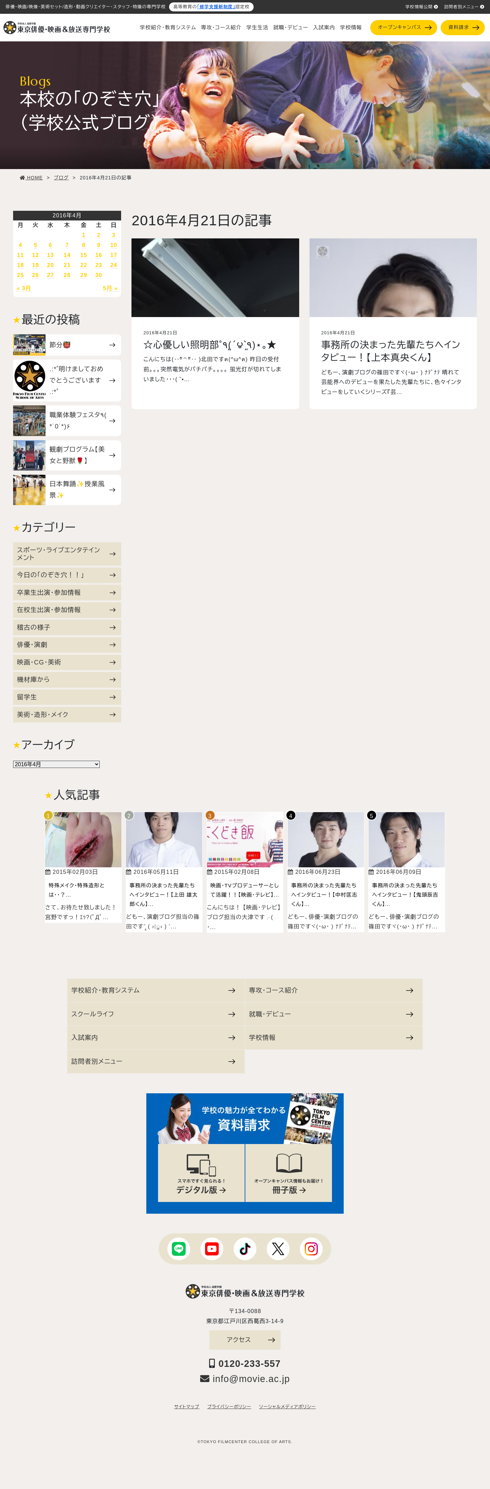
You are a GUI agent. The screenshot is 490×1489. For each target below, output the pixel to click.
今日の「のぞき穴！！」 (66, 575)
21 (67, 265)
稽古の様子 (66, 627)
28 (67, 275)
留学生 (66, 697)
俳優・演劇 (66, 644)
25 (20, 275)
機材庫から (66, 679)
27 (50, 275)
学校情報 (351, 27)
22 (83, 265)
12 (35, 255)
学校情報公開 (421, 6)
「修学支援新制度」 (216, 6)
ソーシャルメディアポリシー (287, 1406)
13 (50, 255)
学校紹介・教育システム (168, 27)
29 (83, 275)
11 (20, 255)
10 (113, 245)
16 (98, 255)
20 (50, 265)
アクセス (251, 1339)
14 (67, 255)
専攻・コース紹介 (221, 27)
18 (20, 265)
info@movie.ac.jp (245, 1379)
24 (113, 265)
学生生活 (257, 27)
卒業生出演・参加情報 (66, 592)
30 (98, 275)
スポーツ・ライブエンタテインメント (66, 553)
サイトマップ (186, 1406)
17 (113, 255)
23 (98, 265)
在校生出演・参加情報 (66, 609)
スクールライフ (153, 1014)
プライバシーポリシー (229, 1406)
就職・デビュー (290, 27)
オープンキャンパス (404, 27)
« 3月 (24, 288)
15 (83, 255)
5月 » (110, 288)
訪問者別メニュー (464, 6)
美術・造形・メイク (66, 714)
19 (35, 265)
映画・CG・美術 (66, 662)
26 (35, 275)
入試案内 (324, 27)
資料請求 (464, 27)
